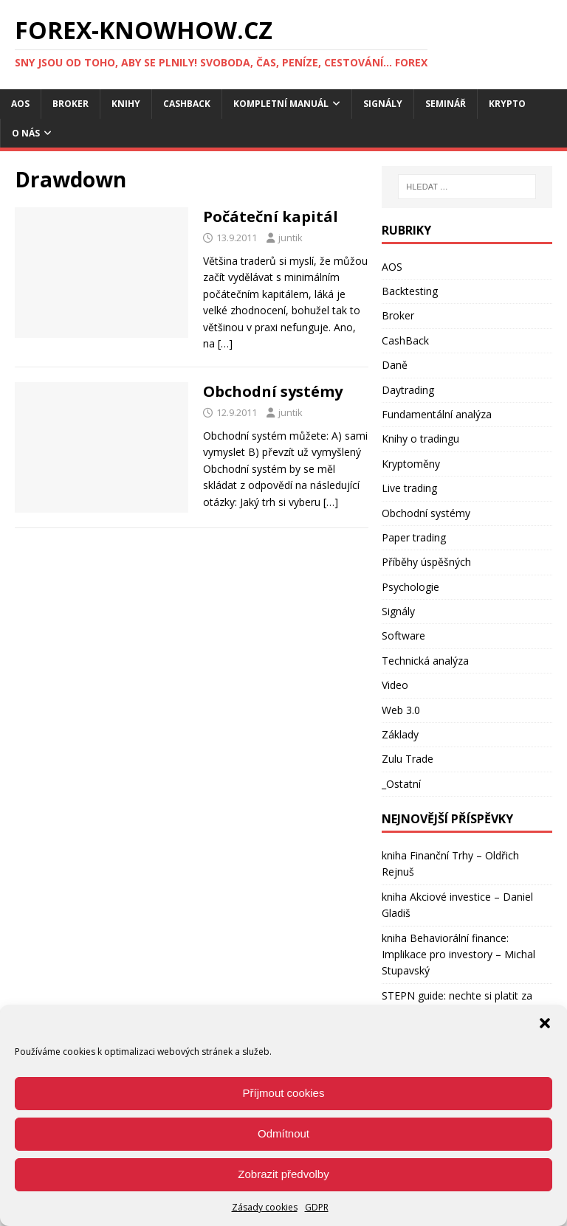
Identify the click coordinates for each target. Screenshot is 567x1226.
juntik (290, 237)
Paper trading (414, 537)
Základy (400, 734)
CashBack (186, 103)
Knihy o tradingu (420, 439)
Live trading (409, 488)
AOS (20, 103)
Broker (70, 103)
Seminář (445, 103)
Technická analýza (425, 661)
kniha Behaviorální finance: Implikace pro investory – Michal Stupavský (458, 954)
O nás (26, 133)
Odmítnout (283, 1133)
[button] (544, 1023)
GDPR (317, 1207)
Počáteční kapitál (270, 216)
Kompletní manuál (281, 103)
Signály (382, 103)
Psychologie (410, 587)
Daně (395, 365)
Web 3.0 (401, 710)
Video (395, 685)
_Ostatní (401, 784)
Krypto (507, 103)
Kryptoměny (411, 464)
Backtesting (410, 291)
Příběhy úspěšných (426, 562)
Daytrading (408, 390)
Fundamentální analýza (437, 414)
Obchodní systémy (273, 391)
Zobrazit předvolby (283, 1174)
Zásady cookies (265, 1207)
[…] (225, 343)
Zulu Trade (407, 759)
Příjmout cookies (284, 1093)
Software (403, 635)
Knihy (125, 103)
